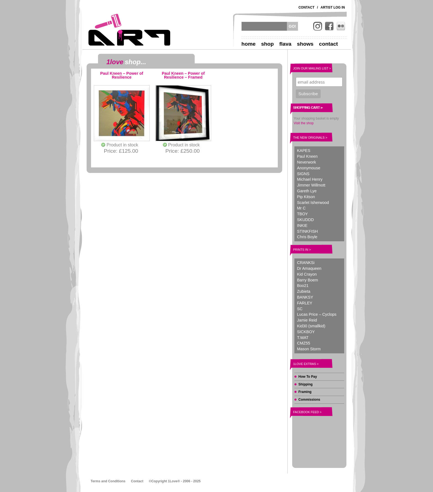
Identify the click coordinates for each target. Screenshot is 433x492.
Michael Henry (310, 179)
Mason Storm (309, 349)
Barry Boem (307, 280)
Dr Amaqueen (309, 268)
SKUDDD (305, 219)
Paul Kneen (307, 156)
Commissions (309, 400)
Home (249, 44)
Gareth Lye (307, 191)
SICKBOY (306, 332)
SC (300, 309)
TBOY (302, 214)
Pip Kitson (306, 197)
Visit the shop (304, 123)
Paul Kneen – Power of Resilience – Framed (183, 75)
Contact (307, 7)
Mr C (301, 208)
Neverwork (306, 162)
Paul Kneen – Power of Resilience (121, 75)
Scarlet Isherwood (313, 202)
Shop (267, 44)
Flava (285, 44)
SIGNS (303, 174)
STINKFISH (307, 231)
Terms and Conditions (108, 481)
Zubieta (303, 291)
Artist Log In (333, 7)
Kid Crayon (307, 274)
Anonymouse (308, 168)
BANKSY (305, 297)
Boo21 (303, 285)
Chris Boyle (307, 237)
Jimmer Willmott (311, 185)
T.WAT (303, 337)
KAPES (303, 150)
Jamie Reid (307, 320)
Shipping (306, 384)
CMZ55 (303, 343)
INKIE (302, 225)
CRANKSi (306, 262)
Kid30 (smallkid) (311, 326)
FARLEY (304, 303)
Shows (305, 44)
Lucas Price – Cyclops (316, 314)
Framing (305, 392)
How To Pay (308, 377)
